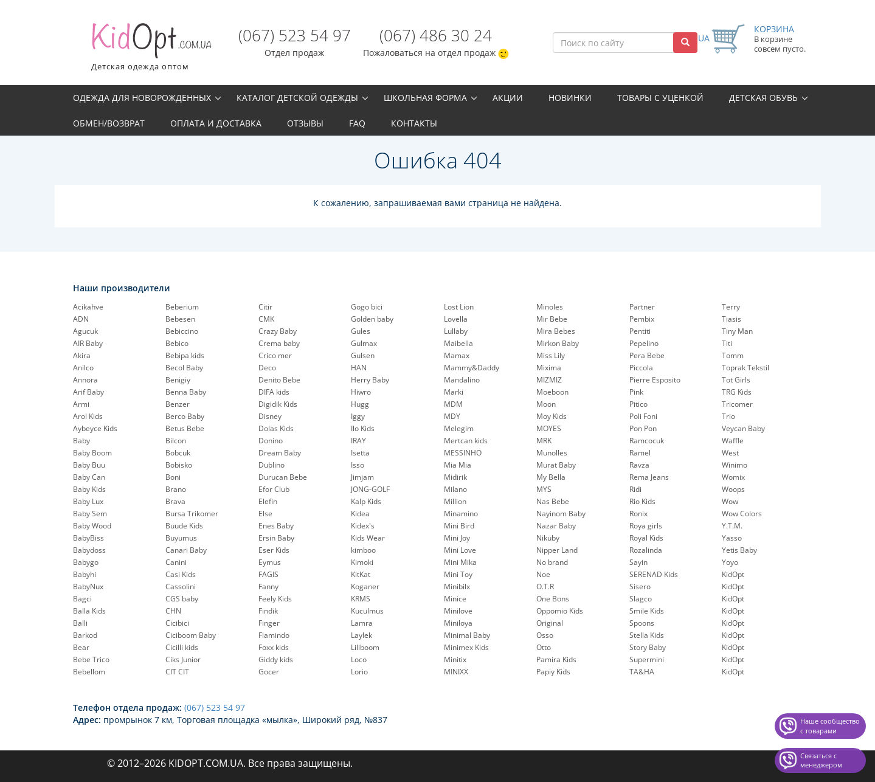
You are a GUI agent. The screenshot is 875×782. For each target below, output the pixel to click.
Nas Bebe (552, 501)
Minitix (455, 659)
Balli (80, 623)
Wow (730, 501)
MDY (452, 416)
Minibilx (457, 586)
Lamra (362, 623)
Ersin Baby (276, 538)
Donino (270, 440)
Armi (81, 404)
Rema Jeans (649, 477)
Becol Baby (184, 367)
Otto (543, 647)
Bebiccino (181, 331)
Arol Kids (88, 416)
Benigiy (177, 380)
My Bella (550, 477)
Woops (733, 489)
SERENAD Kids (653, 574)
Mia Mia (457, 465)
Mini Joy (457, 538)
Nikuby (547, 538)
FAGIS (268, 574)
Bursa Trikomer (191, 513)
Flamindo (273, 635)
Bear (81, 647)
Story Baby (647, 647)
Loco (359, 659)
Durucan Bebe (282, 477)
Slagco (640, 598)
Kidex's (363, 526)
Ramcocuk (646, 440)
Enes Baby (276, 526)
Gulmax (364, 343)
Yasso (732, 538)
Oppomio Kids (559, 611)
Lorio (359, 671)
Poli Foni (643, 416)
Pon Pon (643, 428)
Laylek (361, 635)
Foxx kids (273, 647)
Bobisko (178, 465)
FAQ (357, 123)
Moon (546, 404)
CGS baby (181, 598)
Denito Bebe (279, 380)
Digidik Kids (277, 404)
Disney (270, 416)
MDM (453, 404)
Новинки (570, 97)
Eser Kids (273, 550)
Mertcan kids (466, 440)
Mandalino (462, 380)
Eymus (269, 562)
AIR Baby (88, 343)
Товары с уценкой (660, 97)
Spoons (641, 623)
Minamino (461, 513)
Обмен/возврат (109, 123)
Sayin (638, 562)
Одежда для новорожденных (142, 97)
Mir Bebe (551, 319)
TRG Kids (737, 392)
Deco (267, 367)
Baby (81, 440)
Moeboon (552, 392)
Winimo (734, 465)
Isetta (360, 453)
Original (549, 623)
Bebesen (180, 319)
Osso (544, 635)
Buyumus (181, 538)
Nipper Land (557, 550)
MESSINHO (463, 453)
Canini (176, 562)
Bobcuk (177, 453)
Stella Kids (646, 635)
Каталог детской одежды (297, 97)
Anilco (83, 367)
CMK (266, 319)
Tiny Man (737, 331)
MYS (544, 489)
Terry (731, 307)
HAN (359, 367)
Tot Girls (736, 380)
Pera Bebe (647, 355)
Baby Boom (92, 453)
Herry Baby (370, 380)
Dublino (271, 465)
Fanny (268, 586)
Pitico (638, 404)
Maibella (458, 343)
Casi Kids (180, 574)
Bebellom (89, 671)
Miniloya (458, 623)
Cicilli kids (181, 647)
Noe (543, 574)
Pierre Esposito (654, 380)
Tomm (733, 355)
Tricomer (737, 404)
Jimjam (362, 477)
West (730, 453)
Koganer (365, 586)
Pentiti (640, 331)
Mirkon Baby (557, 343)
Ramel (640, 453)
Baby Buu (89, 465)
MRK (544, 440)
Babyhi (84, 574)
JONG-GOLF (370, 489)
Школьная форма (425, 97)
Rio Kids (642, 501)
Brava (175, 501)
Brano (175, 489)
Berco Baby (184, 416)
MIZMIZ (549, 380)
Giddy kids (275, 659)
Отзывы (305, 123)
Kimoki (362, 562)
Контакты (414, 123)
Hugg (360, 404)
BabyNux (88, 586)
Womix (733, 477)
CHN (173, 611)
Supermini (646, 659)
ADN (81, 319)
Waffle (733, 440)
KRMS (360, 598)
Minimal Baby (467, 635)
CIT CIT (177, 671)
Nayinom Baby (561, 513)
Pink (636, 392)
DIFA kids (273, 392)
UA (704, 38)
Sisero (640, 586)
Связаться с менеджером (821, 760)
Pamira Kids (556, 659)
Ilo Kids (363, 428)
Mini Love (460, 550)
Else (265, 513)
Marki (453, 392)
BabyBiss (88, 538)
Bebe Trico (91, 659)
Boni (173, 477)
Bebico (176, 343)
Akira (82, 355)
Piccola (641, 367)
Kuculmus (367, 611)
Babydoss (89, 550)
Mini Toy (458, 574)
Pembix (641, 319)
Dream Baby (279, 453)
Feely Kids (275, 598)
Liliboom (365, 647)
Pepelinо (644, 343)
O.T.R (545, 586)
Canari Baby (186, 550)
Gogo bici (366, 307)
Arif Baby (88, 392)
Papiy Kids (553, 671)
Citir (265, 307)
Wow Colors (742, 513)
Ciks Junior (183, 659)
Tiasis (731, 319)
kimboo (363, 550)
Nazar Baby (556, 526)
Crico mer (275, 355)
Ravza (639, 465)
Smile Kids (646, 611)
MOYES (548, 428)
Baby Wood (92, 526)
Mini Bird (459, 526)
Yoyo (730, 562)
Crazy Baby (277, 331)
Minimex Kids (466, 647)
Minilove (458, 611)
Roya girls (645, 526)
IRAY (358, 440)
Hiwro (361, 392)
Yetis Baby (739, 550)
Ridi (635, 489)
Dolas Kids (276, 428)
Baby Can (89, 477)
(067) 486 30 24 (435, 35)
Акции (508, 97)
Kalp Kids (366, 501)
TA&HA (641, 671)
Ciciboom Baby (190, 635)
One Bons (552, 598)
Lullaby (456, 331)
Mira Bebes (555, 331)
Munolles (551, 453)
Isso (357, 465)
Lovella (456, 319)
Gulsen (363, 355)
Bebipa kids (184, 355)
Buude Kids (184, 526)
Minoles (549, 307)
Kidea (360, 513)
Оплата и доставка (215, 123)
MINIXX (456, 671)
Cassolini (180, 586)
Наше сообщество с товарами (830, 725)
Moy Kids (551, 416)
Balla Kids (89, 611)
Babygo (86, 562)
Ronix (638, 513)
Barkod (85, 635)
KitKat (360, 574)
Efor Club (273, 489)
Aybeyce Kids (95, 428)
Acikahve (88, 307)
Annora (85, 380)
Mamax (456, 355)
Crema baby (279, 343)
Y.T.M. (732, 526)
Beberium (182, 307)
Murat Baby (556, 465)
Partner (642, 307)
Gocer (268, 671)
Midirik (455, 477)
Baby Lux (88, 501)
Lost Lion (459, 307)
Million (455, 501)
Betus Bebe (184, 428)
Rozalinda (645, 550)
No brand (552, 562)
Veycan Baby (743, 428)
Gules (360, 331)
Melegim (459, 428)
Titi (727, 343)
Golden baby (372, 319)
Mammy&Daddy (471, 367)
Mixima (548, 367)
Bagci (82, 598)
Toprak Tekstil (745, 367)
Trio (728, 416)
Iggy (358, 416)
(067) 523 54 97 (294, 35)
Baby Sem (90, 513)
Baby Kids (89, 489)
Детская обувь (763, 97)
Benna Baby (185, 392)
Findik (268, 611)
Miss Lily (550, 355)
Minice (455, 598)
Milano (455, 489)
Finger (269, 623)
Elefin (267, 501)
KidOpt (733, 574)
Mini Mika (460, 562)
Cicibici (177, 623)
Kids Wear (368, 538)
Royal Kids (646, 538)
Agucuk (85, 331)
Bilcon (175, 440)
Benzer (177, 404)
